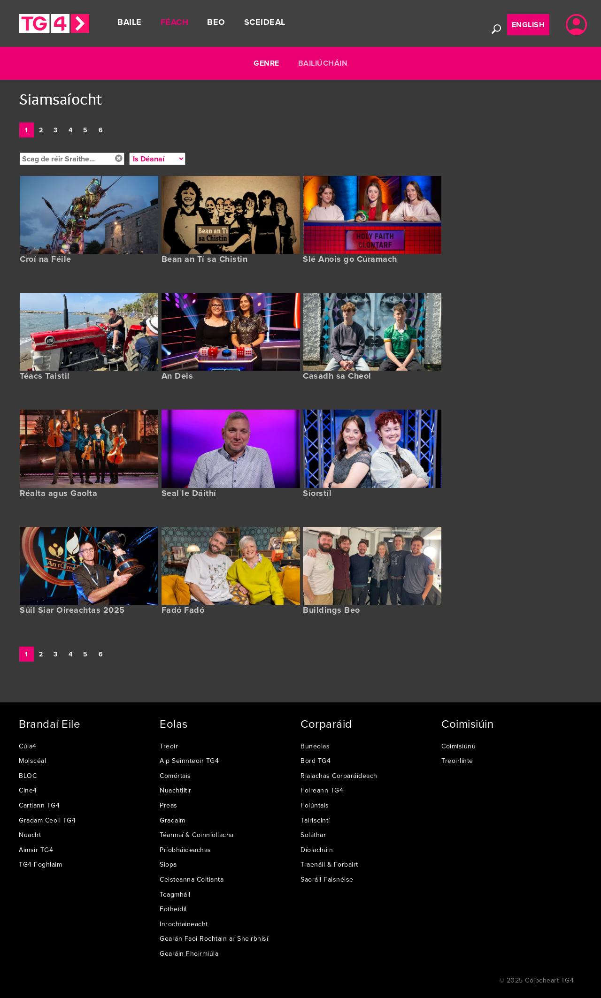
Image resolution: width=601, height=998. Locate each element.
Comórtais (175, 775)
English (528, 24)
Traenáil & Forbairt (329, 864)
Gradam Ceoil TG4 (47, 820)
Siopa (168, 864)
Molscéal (32, 760)
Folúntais (314, 805)
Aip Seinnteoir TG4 (189, 760)
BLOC (28, 775)
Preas (168, 805)
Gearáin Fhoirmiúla (189, 953)
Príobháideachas (185, 849)
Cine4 (28, 790)
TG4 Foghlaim (40, 864)
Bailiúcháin (323, 63)
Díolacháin (316, 849)
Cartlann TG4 (39, 805)
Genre (266, 63)
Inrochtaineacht (184, 924)
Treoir (169, 746)
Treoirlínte (457, 760)
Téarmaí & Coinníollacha (197, 834)
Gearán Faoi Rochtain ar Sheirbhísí (214, 938)
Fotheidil (173, 909)
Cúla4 (28, 746)
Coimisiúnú (458, 746)
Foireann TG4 (321, 790)
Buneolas (315, 746)
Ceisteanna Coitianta (191, 879)
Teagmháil (175, 894)
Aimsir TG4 (36, 849)
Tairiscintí (315, 820)
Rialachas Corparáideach (339, 775)
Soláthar (313, 834)
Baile (129, 22)
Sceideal (264, 22)
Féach (175, 22)
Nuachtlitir (176, 790)
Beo (216, 22)
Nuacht (30, 834)
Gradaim (172, 820)
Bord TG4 (315, 760)
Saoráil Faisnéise (327, 879)
